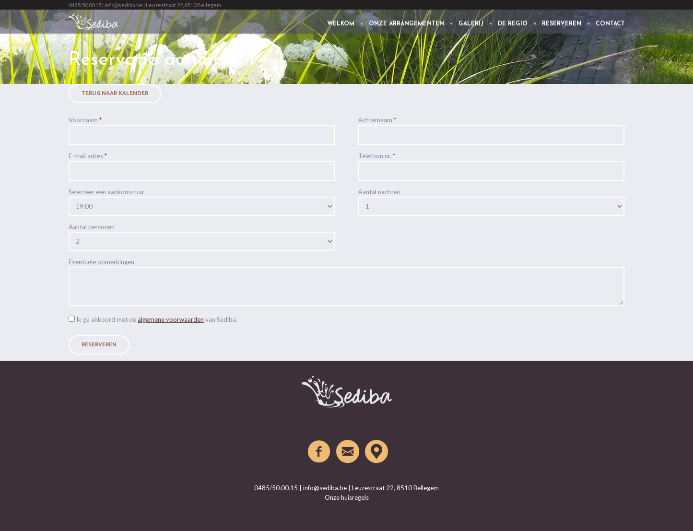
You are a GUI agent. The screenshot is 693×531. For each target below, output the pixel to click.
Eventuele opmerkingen (101, 262)
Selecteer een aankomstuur (106, 192)
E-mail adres (88, 156)
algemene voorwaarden (171, 319)
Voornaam (85, 120)
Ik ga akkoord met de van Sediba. (156, 319)
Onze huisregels (347, 497)
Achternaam (377, 120)
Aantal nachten (379, 192)
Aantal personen (92, 227)
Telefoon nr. (376, 156)
